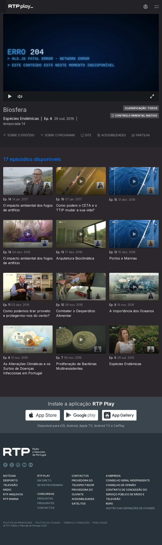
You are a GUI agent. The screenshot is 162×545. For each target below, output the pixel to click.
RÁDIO (7, 489)
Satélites (79, 503)
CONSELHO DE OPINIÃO (121, 485)
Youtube (24, 465)
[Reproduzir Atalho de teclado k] (10, 96)
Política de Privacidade (17, 522)
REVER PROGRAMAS (50, 485)
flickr (30, 465)
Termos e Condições (76, 522)
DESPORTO (10, 480)
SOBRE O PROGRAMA (57, 135)
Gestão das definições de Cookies (130, 508)
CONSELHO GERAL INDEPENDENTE (128, 480)
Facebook (5, 465)
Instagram (18, 465)
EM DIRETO (44, 480)
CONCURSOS (45, 493)
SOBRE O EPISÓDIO (19, 135)
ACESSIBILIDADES (111, 135)
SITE (86, 135)
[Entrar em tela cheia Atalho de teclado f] (152, 96)
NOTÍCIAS (9, 475)
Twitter (11, 465)
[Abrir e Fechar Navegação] (156, 7)
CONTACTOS (80, 475)
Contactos (45, 507)
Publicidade (100, 522)
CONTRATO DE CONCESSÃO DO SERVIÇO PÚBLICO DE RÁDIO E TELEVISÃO (126, 494)
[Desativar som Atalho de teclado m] (20, 96)
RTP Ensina (11, 499)
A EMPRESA (113, 475)
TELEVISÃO (10, 485)
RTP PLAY (43, 475)
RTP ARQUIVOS (13, 494)
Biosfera (15, 109)
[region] (81, 57)
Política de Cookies (47, 522)
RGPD (109, 503)
